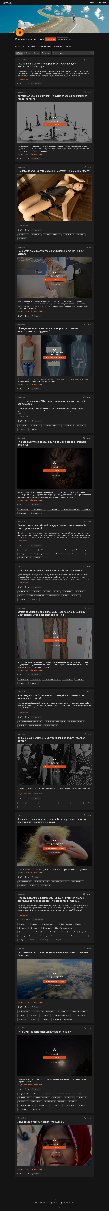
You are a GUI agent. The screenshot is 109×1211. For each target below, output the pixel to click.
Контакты (58, 46)
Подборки (31, 46)
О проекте (68, 46)
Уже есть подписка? (54, 129)
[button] (54, 73)
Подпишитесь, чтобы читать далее (30, 154)
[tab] (19, 46)
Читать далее (22, 79)
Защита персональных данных (54, 1207)
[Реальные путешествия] (19, 32)
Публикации (19, 46)
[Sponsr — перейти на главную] (8, 3)
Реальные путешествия (29, 39)
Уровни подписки (44, 46)
